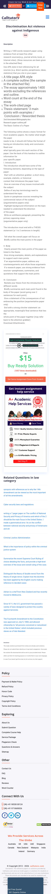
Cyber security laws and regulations (19, 504)
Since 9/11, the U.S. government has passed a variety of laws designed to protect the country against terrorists (23, 607)
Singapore (41, 844)
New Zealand (22, 848)
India (43, 848)
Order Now (40, 6)
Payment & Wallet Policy (12, 682)
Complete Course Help (11, 732)
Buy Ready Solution (25, 365)
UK (19, 844)
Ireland (21, 851)
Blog (4, 778)
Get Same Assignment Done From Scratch (25, 379)
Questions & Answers (11, 747)
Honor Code (7, 691)
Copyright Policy (8, 701)
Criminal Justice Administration (17, 538)
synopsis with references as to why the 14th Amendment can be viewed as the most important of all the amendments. (25, 492)
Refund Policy (7, 686)
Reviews (5, 783)
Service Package (9, 737)
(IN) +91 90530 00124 (12, 804)
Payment (44, 884)
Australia (12, 844)
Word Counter (7, 788)
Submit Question (9, 727)
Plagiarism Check (9, 742)
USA (25, 844)
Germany (31, 851)
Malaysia (35, 848)
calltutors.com (37, 866)
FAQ (3, 773)
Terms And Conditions (11, 706)
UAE (32, 844)
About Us (6, 723)
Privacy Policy (8, 696)
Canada (11, 848)
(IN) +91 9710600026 (12, 808)
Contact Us (6, 768)
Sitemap (5, 752)
